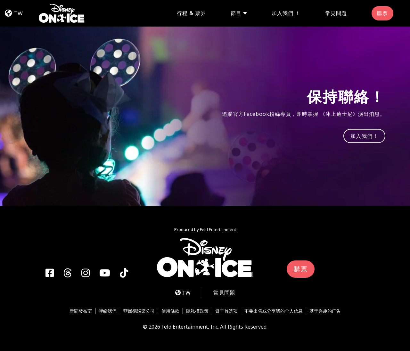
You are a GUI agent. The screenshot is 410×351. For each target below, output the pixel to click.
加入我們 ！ (286, 13)
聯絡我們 (108, 311)
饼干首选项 (226, 311)
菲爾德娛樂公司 (139, 311)
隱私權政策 (197, 311)
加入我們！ (364, 136)
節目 (236, 13)
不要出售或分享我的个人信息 (273, 311)
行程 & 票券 (191, 13)
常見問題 (336, 13)
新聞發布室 (81, 311)
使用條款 (170, 311)
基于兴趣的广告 (325, 311)
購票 (382, 13)
